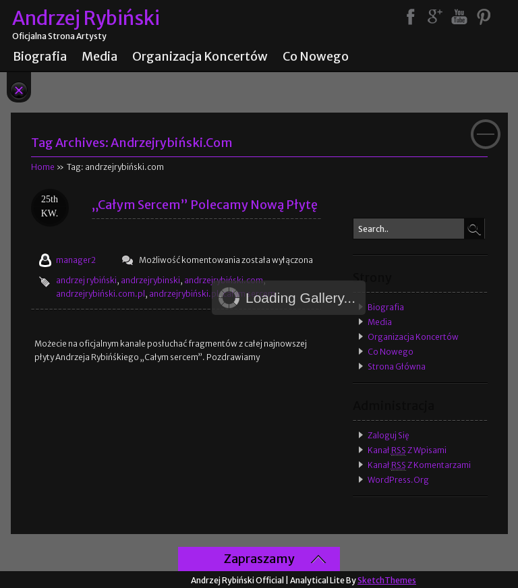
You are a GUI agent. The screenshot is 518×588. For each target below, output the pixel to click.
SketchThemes (386, 580)
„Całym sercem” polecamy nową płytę (205, 204)
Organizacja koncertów (200, 56)
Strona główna (397, 366)
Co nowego (316, 56)
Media (99, 56)
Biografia (40, 56)
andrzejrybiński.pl (184, 294)
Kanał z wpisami (407, 450)
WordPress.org (398, 480)
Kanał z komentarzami (419, 465)
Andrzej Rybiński (86, 18)
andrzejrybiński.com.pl (100, 294)
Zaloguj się (388, 435)
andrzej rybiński (86, 280)
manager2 (76, 260)
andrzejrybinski (150, 280)
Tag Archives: (132, 142)
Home (43, 167)
